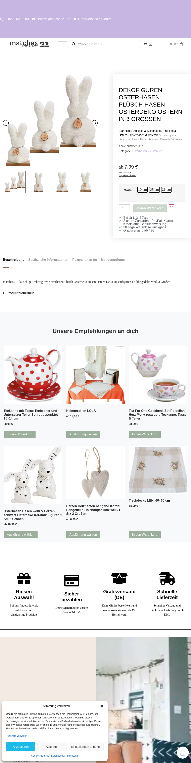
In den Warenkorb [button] (19, 434)
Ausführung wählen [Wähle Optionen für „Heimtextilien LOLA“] (83, 434)
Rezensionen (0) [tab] (84, 259)
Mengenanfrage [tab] (113, 259)
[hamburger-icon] (62, 44)
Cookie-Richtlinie (40, 755)
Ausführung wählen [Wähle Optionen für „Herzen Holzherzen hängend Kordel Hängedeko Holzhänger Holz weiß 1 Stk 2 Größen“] (83, 534)
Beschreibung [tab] (14, 259)
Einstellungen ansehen (86, 746)
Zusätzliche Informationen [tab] (48, 259)
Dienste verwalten (17, 736)
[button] (102, 706)
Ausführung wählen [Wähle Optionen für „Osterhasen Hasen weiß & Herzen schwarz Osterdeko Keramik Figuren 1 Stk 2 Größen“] (20, 534)
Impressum (73, 755)
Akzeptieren (21, 746)
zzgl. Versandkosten (127, 175)
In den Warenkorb (149, 208)
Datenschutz (58, 755)
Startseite (125, 130)
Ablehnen (52, 746)
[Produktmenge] (124, 208)
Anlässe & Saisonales (146, 130)
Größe (128, 190)
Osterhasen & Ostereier (144, 135)
